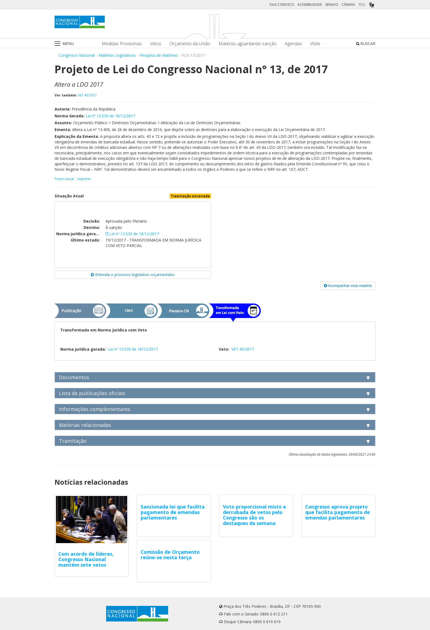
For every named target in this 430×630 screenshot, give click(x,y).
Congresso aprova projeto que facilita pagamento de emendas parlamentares (337, 512)
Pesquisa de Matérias (159, 55)
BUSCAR (365, 43)
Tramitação (72, 441)
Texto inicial (65, 179)
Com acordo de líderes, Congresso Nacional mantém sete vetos (86, 559)
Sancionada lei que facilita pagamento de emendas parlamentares (173, 512)
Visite (315, 44)
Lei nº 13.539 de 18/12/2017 (110, 115)
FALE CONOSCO (282, 4)
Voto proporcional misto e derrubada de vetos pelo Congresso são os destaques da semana (254, 514)
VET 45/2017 (87, 95)
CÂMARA (348, 4)
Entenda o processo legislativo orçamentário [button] (133, 274)
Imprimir (84, 179)
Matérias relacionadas (85, 425)
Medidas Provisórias (122, 44)
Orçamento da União (189, 44)
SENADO (331, 4)
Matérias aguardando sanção (248, 44)
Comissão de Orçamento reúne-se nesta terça (170, 555)
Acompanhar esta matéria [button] (348, 285)
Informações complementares (94, 409)
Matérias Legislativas (117, 55)
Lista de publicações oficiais (92, 393)
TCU (361, 4)
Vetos (155, 44)
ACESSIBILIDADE (310, 4)
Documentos (74, 377)
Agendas (293, 44)
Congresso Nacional (77, 55)
